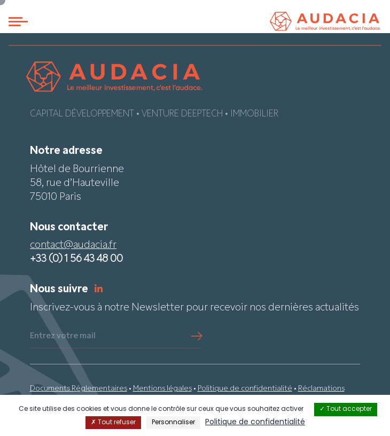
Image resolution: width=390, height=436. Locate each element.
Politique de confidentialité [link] (255, 422)
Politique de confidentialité (245, 389)
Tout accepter (345, 409)
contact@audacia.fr (73, 245)
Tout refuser (113, 422)
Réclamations (321, 389)
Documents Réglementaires (78, 389)
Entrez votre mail (63, 336)
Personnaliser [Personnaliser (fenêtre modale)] (173, 422)
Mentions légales (162, 389)
